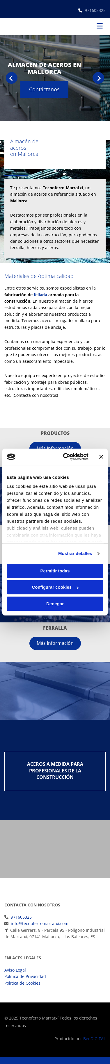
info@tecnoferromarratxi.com (39, 923)
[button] (55, 89)
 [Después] (98, 78)
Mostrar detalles (75, 553)
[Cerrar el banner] (101, 457)
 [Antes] (11, 78)
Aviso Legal (15, 970)
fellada (40, 294)
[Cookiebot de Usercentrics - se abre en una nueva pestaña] (65, 456)
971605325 (95, 10)
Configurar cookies (55, 587)
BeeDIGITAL (94, 1038)
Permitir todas (55, 570)
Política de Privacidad (25, 976)
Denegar (55, 603)
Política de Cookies (22, 983)
